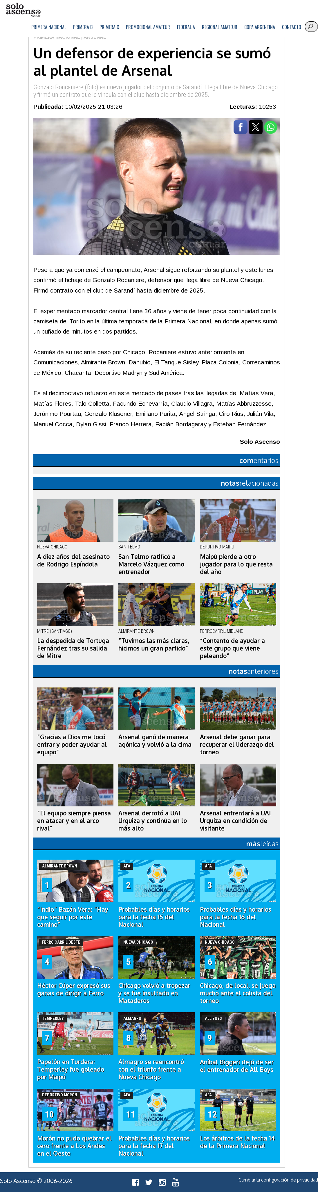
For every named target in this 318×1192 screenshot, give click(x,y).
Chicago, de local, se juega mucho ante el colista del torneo (238, 993)
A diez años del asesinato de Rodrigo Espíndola (73, 560)
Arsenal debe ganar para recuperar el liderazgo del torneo (237, 744)
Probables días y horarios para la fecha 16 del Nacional (235, 917)
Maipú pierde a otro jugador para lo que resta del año (236, 564)
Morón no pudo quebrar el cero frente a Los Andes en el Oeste (74, 1145)
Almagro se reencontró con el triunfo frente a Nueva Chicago (151, 1069)
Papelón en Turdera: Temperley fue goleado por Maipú (70, 1069)
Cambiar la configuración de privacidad (278, 1180)
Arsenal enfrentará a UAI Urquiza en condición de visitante (235, 820)
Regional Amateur (219, 27)
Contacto (291, 27)
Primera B (83, 27)
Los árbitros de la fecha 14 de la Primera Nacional (237, 1142)
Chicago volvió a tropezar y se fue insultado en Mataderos (154, 993)
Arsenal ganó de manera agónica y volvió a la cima (154, 740)
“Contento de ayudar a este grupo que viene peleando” (232, 648)
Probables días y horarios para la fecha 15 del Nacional (154, 917)
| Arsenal (93, 37)
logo (23, 10)
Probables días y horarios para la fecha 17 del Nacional (154, 1145)
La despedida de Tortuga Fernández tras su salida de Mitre (73, 648)
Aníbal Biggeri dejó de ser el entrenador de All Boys (237, 1065)
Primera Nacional (48, 27)
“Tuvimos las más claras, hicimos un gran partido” (153, 644)
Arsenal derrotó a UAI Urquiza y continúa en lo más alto (152, 820)
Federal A (186, 27)
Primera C (109, 27)
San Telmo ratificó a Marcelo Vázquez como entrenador (151, 564)
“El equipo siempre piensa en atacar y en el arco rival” (74, 820)
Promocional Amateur (148, 27)
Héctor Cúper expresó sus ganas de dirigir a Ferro (73, 989)
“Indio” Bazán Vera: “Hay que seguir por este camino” (72, 917)
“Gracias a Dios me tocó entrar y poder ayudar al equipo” (72, 744)
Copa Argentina (259, 27)
